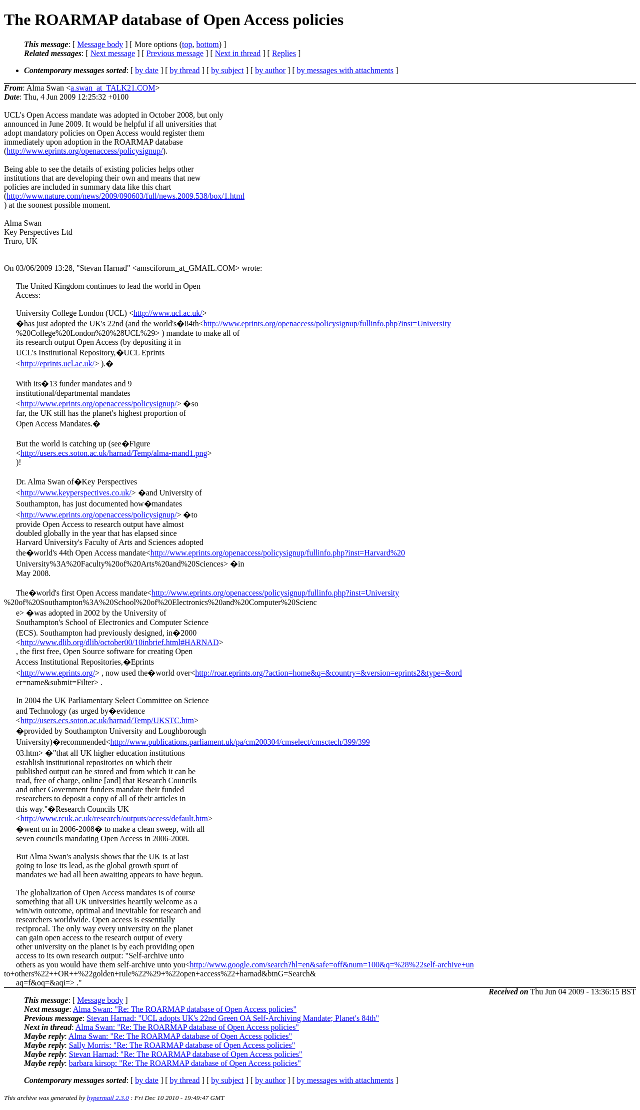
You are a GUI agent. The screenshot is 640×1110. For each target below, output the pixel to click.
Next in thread (238, 53)
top (187, 44)
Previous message (175, 53)
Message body (100, 44)
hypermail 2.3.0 (108, 1097)
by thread (185, 70)
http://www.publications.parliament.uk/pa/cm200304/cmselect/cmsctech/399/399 (240, 742)
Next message (112, 53)
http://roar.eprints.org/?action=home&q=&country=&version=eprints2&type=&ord (328, 673)
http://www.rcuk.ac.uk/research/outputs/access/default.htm (114, 818)
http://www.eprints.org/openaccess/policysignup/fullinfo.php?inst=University (327, 323)
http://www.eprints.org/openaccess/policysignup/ (84, 151)
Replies (284, 53)
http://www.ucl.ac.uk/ (168, 313)
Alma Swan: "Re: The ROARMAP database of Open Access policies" (184, 1009)
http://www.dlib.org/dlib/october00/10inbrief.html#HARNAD (119, 642)
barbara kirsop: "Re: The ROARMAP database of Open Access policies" (185, 1063)
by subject (227, 70)
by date (146, 70)
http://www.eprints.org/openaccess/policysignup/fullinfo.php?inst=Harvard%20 (277, 552)
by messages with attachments (345, 70)
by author (270, 70)
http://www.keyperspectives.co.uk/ (76, 492)
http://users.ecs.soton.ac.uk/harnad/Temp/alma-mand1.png (113, 453)
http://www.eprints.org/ (57, 673)
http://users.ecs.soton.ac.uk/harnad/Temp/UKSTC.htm (107, 720)
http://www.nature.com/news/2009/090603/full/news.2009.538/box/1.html (125, 196)
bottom (207, 44)
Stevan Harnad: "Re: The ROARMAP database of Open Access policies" (185, 1054)
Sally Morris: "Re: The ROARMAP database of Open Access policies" (182, 1045)
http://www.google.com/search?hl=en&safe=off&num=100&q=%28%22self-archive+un (332, 964)
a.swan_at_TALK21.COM (112, 88)
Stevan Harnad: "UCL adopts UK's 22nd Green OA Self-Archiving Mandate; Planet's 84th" (232, 1018)
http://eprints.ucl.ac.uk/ (57, 363)
